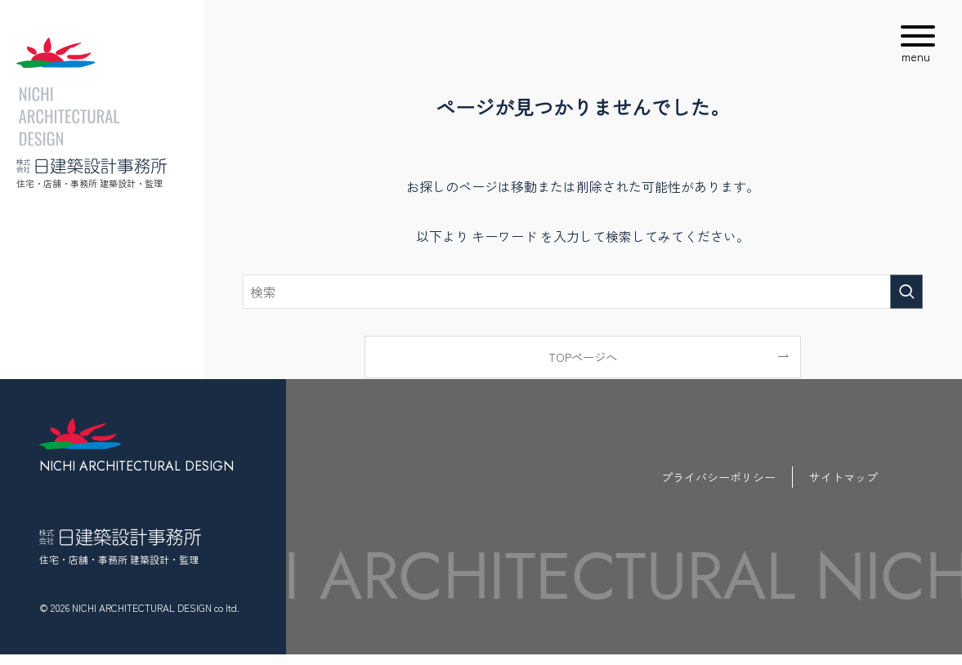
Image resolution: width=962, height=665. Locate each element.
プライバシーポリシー (718, 477)
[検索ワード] (583, 291)
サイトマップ (843, 477)
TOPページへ (582, 356)
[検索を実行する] (906, 291)
